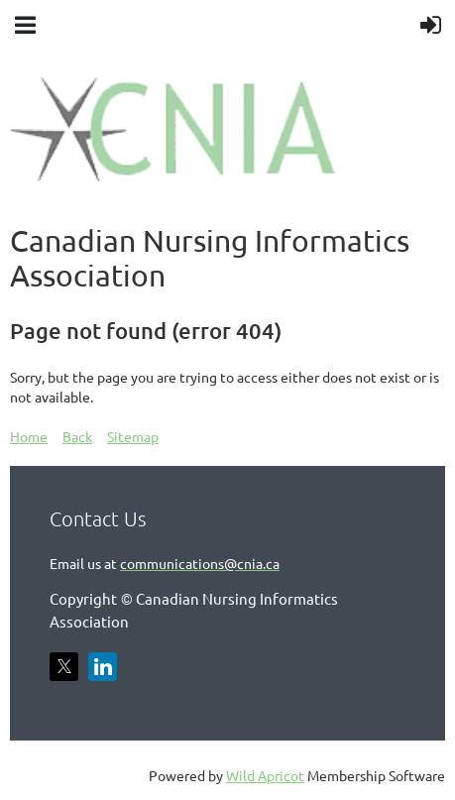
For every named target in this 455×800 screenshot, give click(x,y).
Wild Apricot (265, 775)
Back (77, 436)
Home (29, 436)
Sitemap (133, 436)
